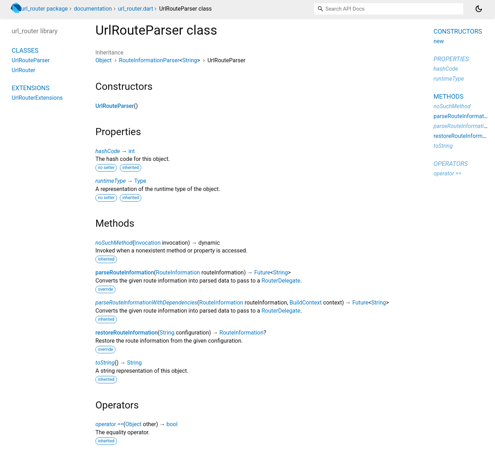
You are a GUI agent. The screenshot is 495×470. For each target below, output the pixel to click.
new (439, 41)
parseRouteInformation (124, 272)
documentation (93, 8)
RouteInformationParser (149, 60)
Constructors (458, 31)
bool (171, 424)
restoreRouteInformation (126, 332)
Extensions (30, 88)
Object (103, 60)
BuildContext (306, 302)
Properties (451, 59)
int (131, 151)
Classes (25, 50)
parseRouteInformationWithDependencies (146, 302)
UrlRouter (23, 70)
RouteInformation (178, 272)
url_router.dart (135, 8)
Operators (451, 163)
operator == (109, 424)
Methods (449, 96)
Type (140, 181)
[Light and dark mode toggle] (478, 8)
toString (104, 362)
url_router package (44, 8)
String (189, 60)
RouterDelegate (280, 280)
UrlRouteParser (114, 106)
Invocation (147, 242)
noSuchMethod (113, 242)
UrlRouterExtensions (37, 97)
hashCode (107, 151)
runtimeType (110, 181)
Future (262, 272)
